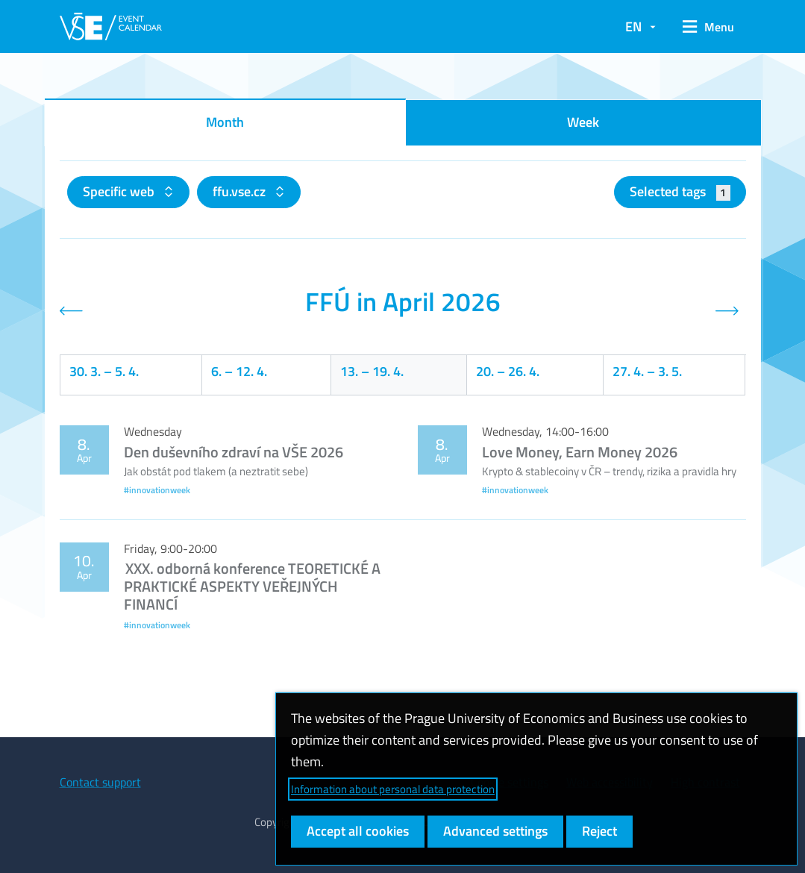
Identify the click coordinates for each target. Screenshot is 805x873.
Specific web (120, 191)
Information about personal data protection (393, 789)
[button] (708, 26)
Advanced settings (495, 831)
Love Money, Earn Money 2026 (579, 451)
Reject (599, 831)
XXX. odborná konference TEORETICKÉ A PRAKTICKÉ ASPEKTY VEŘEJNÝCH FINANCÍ (252, 586)
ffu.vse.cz (241, 191)
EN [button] (633, 26)
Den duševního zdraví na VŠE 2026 (233, 451)
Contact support (100, 782)
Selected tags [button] (680, 191)
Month (225, 122)
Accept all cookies (358, 831)
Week (583, 122)
